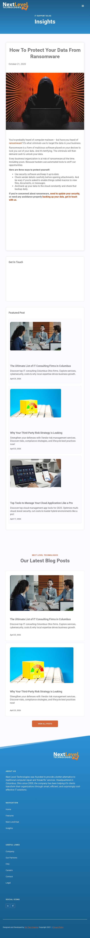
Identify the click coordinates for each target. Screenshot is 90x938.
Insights (9, 828)
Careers (9, 870)
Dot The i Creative (31, 927)
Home (8, 809)
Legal (8, 883)
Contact (9, 876)
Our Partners (11, 858)
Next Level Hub (12, 822)
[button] (83, 6)
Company (10, 851)
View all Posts (45, 724)
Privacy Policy (58, 927)
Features (10, 815)
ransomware (15, 143)
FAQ (7, 864)
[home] (16, 6)
